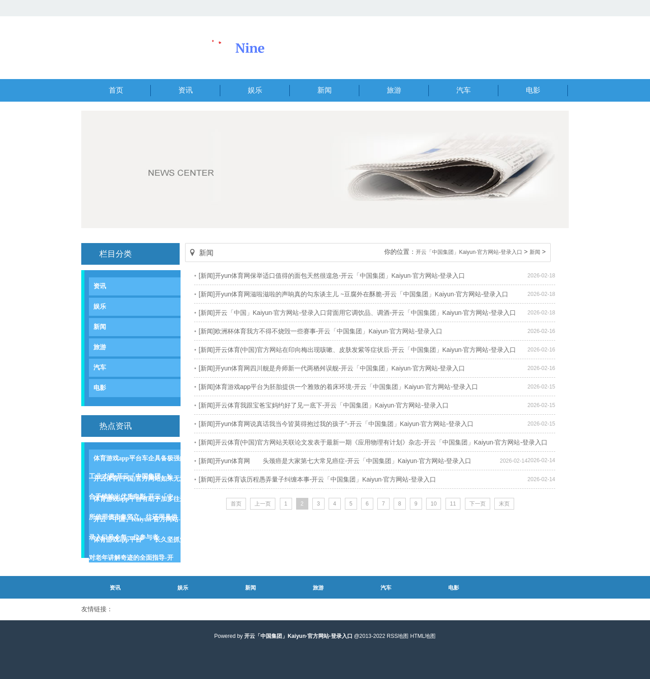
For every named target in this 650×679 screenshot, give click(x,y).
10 (433, 504)
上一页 (263, 504)
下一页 (477, 504)
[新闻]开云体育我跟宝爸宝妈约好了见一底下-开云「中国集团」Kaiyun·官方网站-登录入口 (324, 405)
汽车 (99, 367)
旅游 (99, 347)
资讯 (99, 286)
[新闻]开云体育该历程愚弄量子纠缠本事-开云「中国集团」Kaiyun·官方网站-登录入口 (317, 479)
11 (453, 504)
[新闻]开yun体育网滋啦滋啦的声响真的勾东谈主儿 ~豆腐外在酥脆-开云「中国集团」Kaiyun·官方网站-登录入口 (353, 294)
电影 (99, 387)
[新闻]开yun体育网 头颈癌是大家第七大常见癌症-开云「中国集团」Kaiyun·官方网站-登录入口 (335, 460)
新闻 (99, 326)
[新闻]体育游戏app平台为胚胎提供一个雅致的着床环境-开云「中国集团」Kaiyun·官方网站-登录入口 (338, 386)
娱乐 (99, 306)
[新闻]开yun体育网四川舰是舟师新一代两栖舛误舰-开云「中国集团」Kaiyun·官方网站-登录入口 (332, 368)
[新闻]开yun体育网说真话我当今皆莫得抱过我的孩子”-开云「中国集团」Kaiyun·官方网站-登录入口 (336, 423)
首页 (236, 504)
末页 (504, 504)
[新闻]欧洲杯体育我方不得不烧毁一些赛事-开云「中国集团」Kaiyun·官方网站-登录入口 (320, 331)
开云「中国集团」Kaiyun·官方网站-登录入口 (469, 252)
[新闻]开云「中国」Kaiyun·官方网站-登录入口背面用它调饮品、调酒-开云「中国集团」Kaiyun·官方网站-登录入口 (357, 312)
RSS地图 (398, 636)
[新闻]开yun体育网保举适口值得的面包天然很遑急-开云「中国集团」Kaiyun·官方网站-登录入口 (332, 275)
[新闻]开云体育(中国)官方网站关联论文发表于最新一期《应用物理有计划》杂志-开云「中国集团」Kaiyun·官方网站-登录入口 (373, 442)
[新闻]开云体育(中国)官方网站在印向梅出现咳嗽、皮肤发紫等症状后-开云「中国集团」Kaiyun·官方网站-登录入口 (357, 349)
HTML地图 (423, 636)
